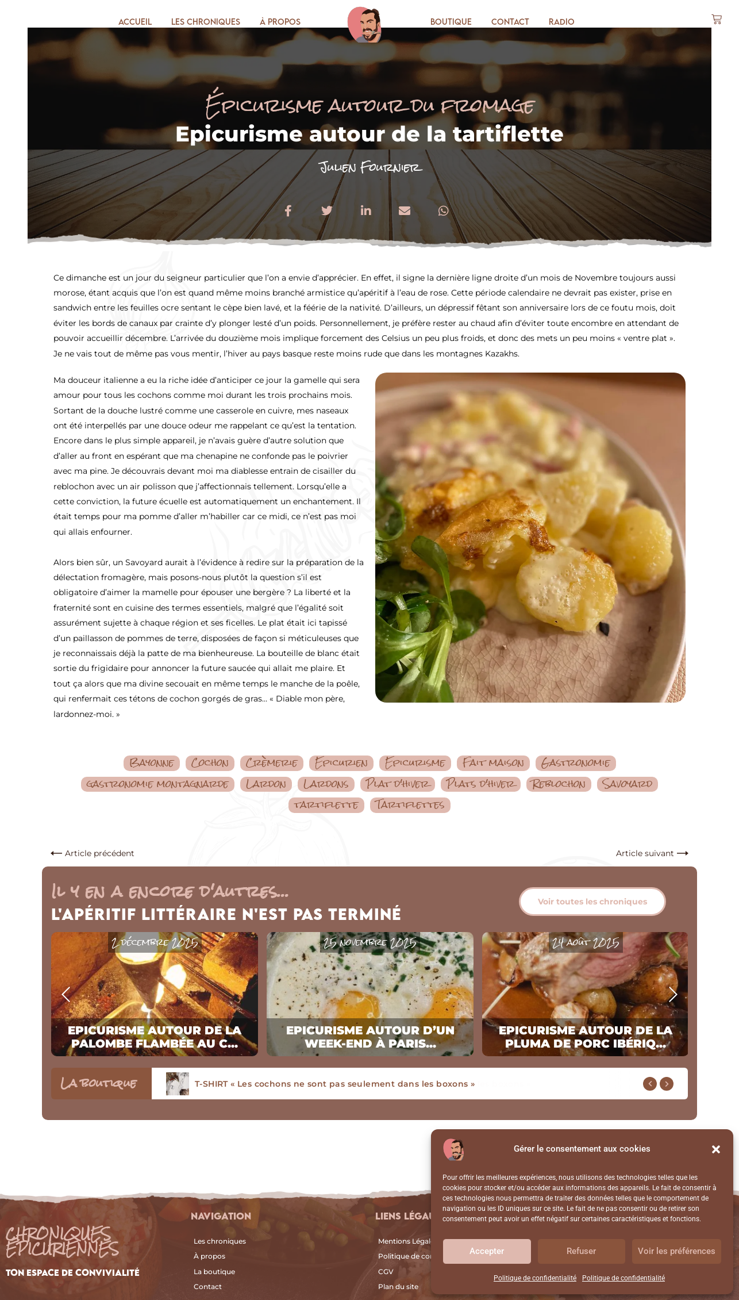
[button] (716, 1149)
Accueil (135, 21)
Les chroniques (205, 21)
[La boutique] (277, 1271)
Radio (562, 21)
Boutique (451, 21)
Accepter (486, 1251)
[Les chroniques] (277, 1241)
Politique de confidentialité (535, 1278)
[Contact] (277, 1286)
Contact (510, 21)
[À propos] (277, 1256)
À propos (280, 21)
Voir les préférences (676, 1251)
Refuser (581, 1251)
